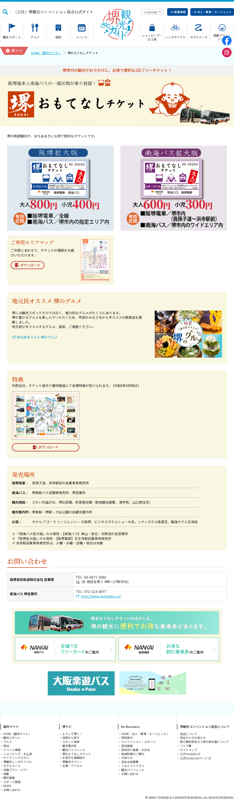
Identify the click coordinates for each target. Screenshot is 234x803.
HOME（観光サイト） (46, 53)
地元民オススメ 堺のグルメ (37, 337)
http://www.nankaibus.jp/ (101, 596)
